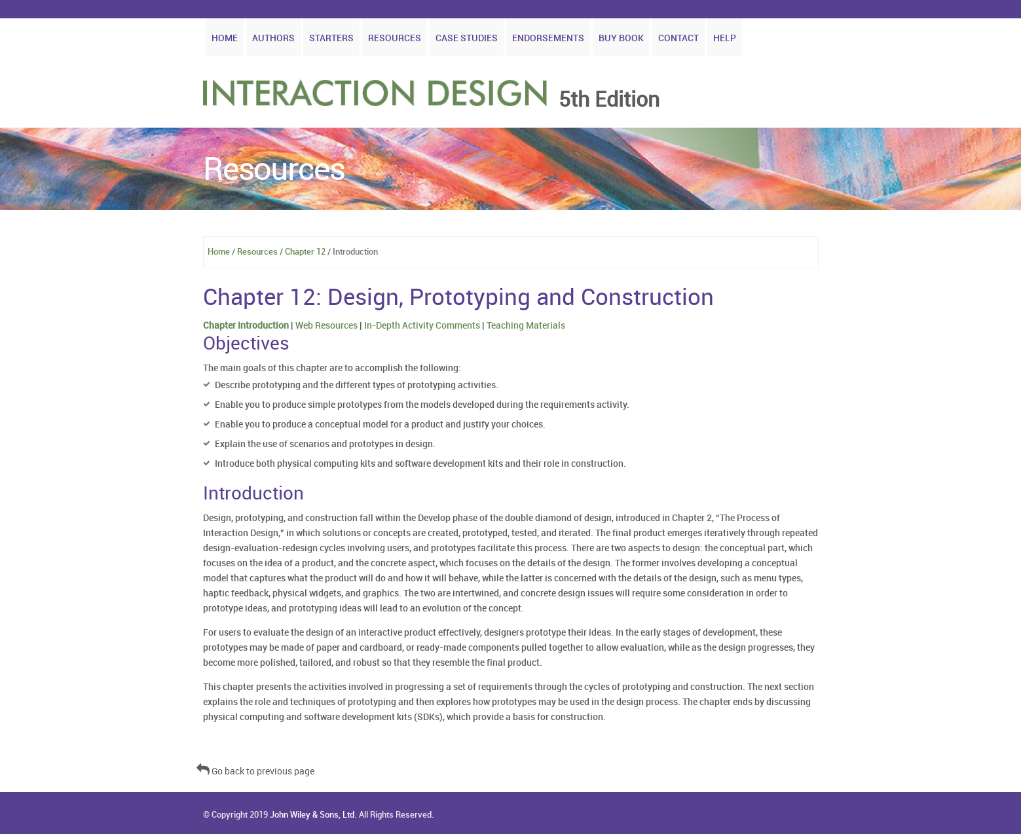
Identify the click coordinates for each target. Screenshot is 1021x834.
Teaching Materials (526, 326)
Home (225, 38)
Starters (331, 38)
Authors (273, 38)
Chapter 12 (305, 252)
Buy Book (621, 38)
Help (724, 38)
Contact (678, 38)
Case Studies (467, 38)
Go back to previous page (255, 771)
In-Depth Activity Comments (422, 326)
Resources (394, 38)
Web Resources (326, 326)
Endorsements (548, 38)
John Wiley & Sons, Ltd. (313, 815)
